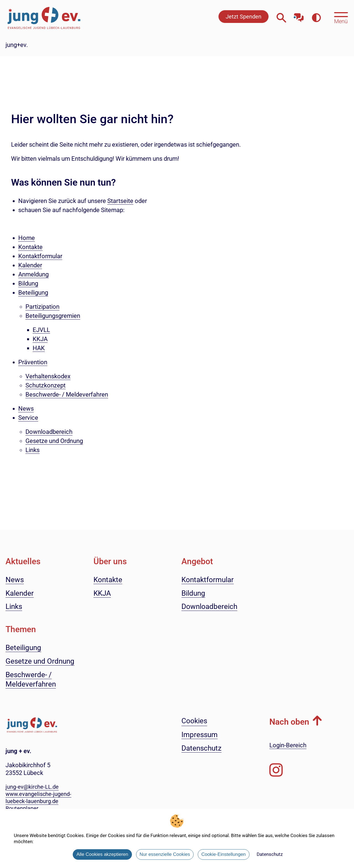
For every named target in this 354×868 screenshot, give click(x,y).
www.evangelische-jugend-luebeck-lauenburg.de (38, 797)
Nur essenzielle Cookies (165, 854)
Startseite (120, 200)
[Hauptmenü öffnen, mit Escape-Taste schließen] (340, 17)
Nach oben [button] (289, 722)
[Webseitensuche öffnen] (281, 18)
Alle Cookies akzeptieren (102, 854)
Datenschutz (270, 854)
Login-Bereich (287, 745)
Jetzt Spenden (243, 16)
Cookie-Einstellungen (223, 854)
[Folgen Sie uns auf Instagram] (276, 770)
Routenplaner (22, 808)
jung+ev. (17, 44)
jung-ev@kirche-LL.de (32, 786)
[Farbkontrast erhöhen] (316, 18)
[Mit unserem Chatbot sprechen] (299, 16)
